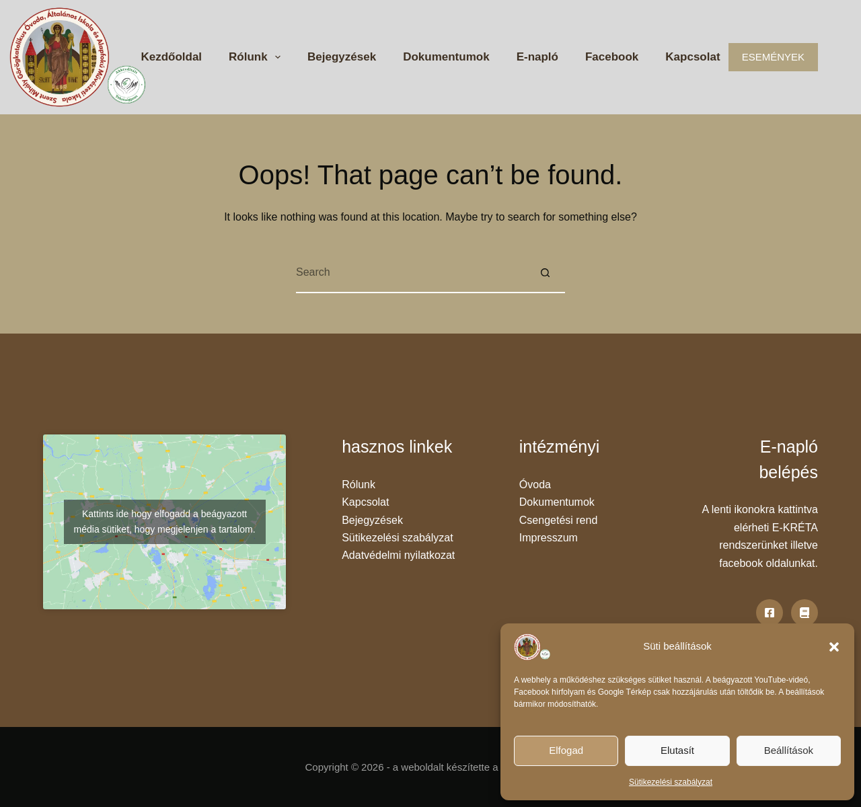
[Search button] (545, 273)
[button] (834, 647)
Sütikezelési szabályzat (670, 782)
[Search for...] (410, 273)
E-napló (537, 56)
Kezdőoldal (171, 56)
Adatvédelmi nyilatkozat (398, 555)
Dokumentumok (446, 56)
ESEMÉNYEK (773, 57)
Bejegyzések (341, 56)
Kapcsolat (692, 56)
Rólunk (257, 57)
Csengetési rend (558, 520)
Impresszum (548, 537)
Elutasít (677, 750)
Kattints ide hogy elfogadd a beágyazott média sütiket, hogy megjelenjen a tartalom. (165, 521)
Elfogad (566, 750)
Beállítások (788, 750)
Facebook (611, 56)
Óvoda (535, 484)
